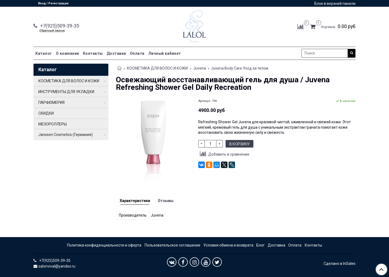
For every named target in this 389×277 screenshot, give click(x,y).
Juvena (199, 68)
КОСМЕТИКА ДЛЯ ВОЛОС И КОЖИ (157, 68)
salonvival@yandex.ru (56, 266)
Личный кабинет (164, 53)
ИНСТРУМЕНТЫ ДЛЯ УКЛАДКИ (66, 92)
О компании (67, 53)
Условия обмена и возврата (228, 245)
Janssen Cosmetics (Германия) (65, 134)
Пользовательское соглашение (172, 245)
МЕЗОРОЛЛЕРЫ (52, 124)
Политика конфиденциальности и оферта (104, 245)
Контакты (93, 53)
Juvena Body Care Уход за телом (239, 68)
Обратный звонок (52, 30)
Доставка (116, 53)
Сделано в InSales (340, 263)
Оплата (137, 53)
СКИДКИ (46, 113)
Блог (260, 245)
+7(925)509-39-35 (59, 26)
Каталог (43, 53)
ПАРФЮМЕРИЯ (51, 102)
